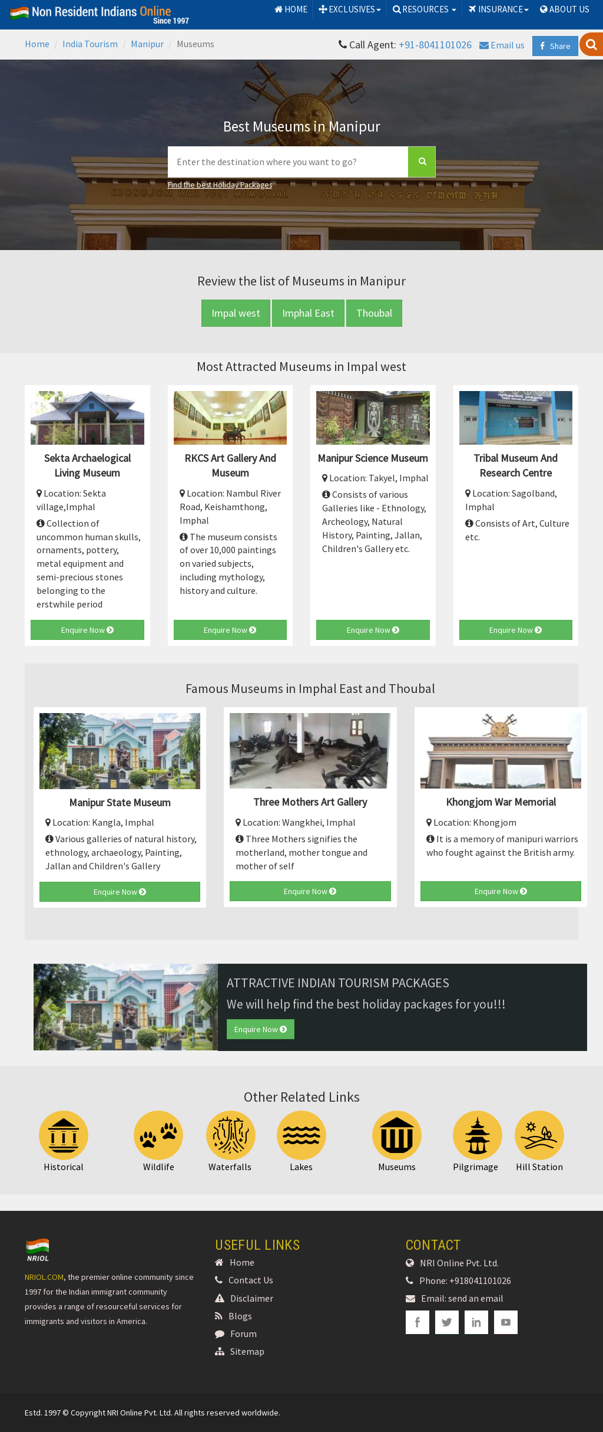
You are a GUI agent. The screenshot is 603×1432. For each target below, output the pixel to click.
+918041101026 (480, 1280)
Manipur (147, 44)
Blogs (233, 1316)
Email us (502, 45)
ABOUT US (563, 9)
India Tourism (90, 44)
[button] (47, 1007)
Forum (236, 1333)
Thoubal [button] (374, 313)
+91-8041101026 (435, 44)
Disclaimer (244, 1298)
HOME (290, 9)
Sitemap (239, 1351)
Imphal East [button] (308, 313)
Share (555, 46)
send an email (475, 1298)
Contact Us (244, 1280)
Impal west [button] (235, 313)
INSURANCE (497, 9)
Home (37, 44)
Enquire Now (87, 630)
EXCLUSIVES (349, 9)
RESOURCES (423, 9)
